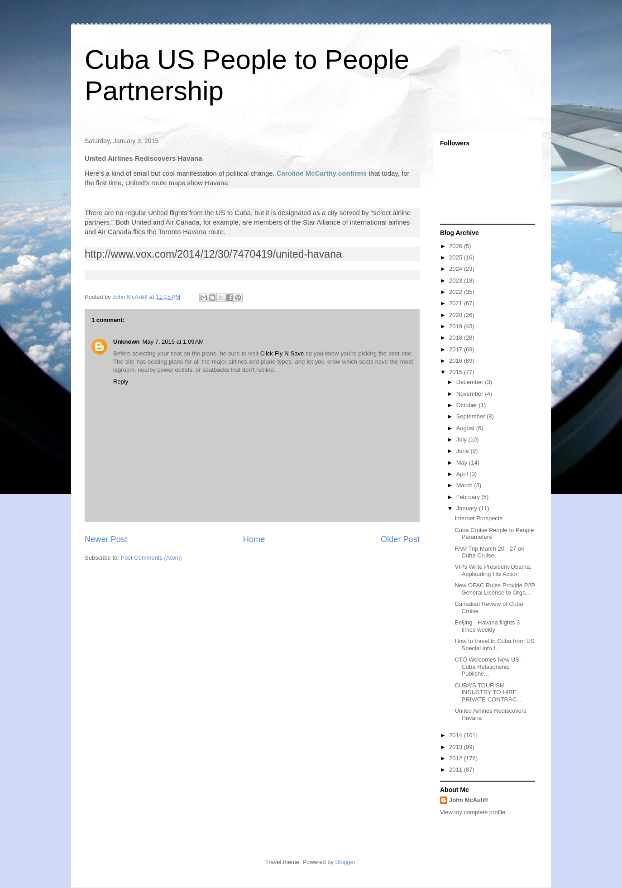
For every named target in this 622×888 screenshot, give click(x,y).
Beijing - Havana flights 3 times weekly (487, 626)
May (462, 462)
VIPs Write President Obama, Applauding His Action (493, 570)
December (470, 382)
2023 (456, 280)
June (463, 450)
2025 (456, 257)
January (467, 508)
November (470, 393)
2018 (456, 337)
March (465, 485)
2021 (456, 303)
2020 (456, 315)
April (463, 473)
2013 (456, 747)
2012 (456, 758)
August (466, 428)
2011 (456, 769)
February (469, 497)
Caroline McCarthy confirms (322, 173)
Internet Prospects (478, 518)
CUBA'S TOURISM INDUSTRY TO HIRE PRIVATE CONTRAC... (488, 692)
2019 (456, 326)
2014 (456, 735)
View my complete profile (472, 812)
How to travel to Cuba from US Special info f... (494, 645)
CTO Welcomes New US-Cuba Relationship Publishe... (488, 666)
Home (254, 539)
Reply (120, 381)
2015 (456, 372)
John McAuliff (468, 800)
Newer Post (106, 539)
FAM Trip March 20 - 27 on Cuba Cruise (489, 552)
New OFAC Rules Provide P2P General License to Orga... (495, 589)
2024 (456, 268)
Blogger (345, 862)
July (462, 439)
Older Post (400, 539)
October (467, 405)
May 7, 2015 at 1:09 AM (173, 341)
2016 (456, 360)
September (471, 416)
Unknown (126, 341)
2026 (456, 246)
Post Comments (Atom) (151, 557)
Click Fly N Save (282, 353)
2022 (456, 291)
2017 (456, 349)
